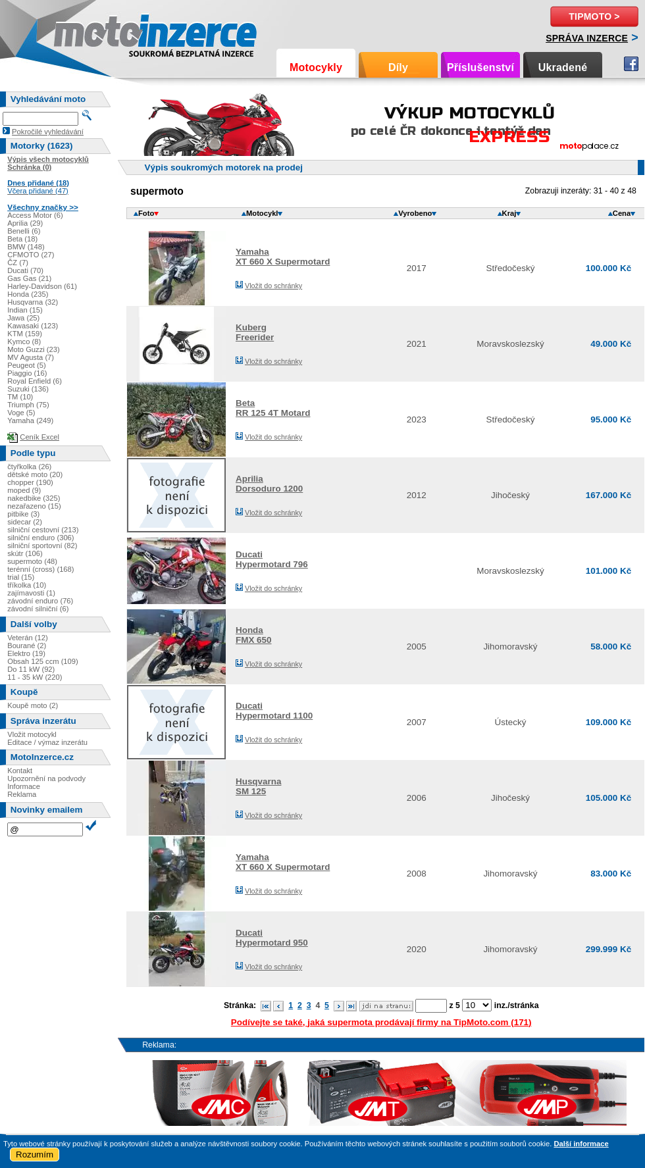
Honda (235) (27, 294)
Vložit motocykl (32, 734)
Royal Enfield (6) (34, 381)
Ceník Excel (39, 437)
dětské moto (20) (35, 474)
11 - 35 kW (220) (34, 677)
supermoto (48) (32, 561)
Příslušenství (480, 67)
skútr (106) (24, 553)
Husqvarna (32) (32, 302)
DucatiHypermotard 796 (272, 559)
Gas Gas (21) (29, 278)
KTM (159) (24, 334)
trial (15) (20, 577)
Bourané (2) (26, 645)
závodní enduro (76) (40, 601)
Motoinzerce (81, 32)
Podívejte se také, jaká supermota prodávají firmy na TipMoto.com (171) (381, 1022)
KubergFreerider (255, 332)
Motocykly (316, 67)
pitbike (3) (23, 514)
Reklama (21, 794)
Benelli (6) (23, 231)
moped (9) (24, 490)
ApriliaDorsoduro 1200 (269, 484)
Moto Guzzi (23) (33, 349)
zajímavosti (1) (31, 593)
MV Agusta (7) (30, 357)
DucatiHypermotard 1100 (274, 711)
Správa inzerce (587, 38)
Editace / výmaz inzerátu (47, 742)
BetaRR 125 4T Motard (273, 408)
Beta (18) (22, 239)
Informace (23, 786)
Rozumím (34, 1154)
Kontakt (19, 770)
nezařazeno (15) (34, 506)
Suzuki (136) (28, 389)
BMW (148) (26, 247)
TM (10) (20, 397)
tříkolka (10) (26, 585)
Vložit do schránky (273, 286)
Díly (398, 67)
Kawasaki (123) (32, 326)
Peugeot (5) (26, 365)
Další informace (581, 1144)
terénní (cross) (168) (40, 569)
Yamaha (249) (30, 420)
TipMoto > (594, 16)
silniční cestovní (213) (42, 530)
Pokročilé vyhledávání (48, 132)
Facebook (631, 64)
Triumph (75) (28, 405)
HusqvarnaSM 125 (258, 786)
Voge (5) (21, 413)
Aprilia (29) (25, 223)
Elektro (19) (26, 653)
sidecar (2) (24, 522)
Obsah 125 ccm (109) (42, 661)
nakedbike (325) (33, 498)
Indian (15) (25, 310)
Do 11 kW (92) (31, 669)
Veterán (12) (27, 638)
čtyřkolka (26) (29, 466)
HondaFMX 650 (254, 635)
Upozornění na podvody (46, 778)
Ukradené (563, 67)
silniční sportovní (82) (42, 545)
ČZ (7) (17, 263)
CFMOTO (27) (30, 255)
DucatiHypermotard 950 (272, 938)
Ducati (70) (25, 270)
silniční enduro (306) (40, 538)
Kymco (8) (24, 341)
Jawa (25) (23, 318)
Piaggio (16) (27, 373)
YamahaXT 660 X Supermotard (283, 257)
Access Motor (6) (35, 215)
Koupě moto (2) (32, 705)
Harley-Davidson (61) (42, 286)
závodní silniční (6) (37, 609)
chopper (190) (30, 482)
